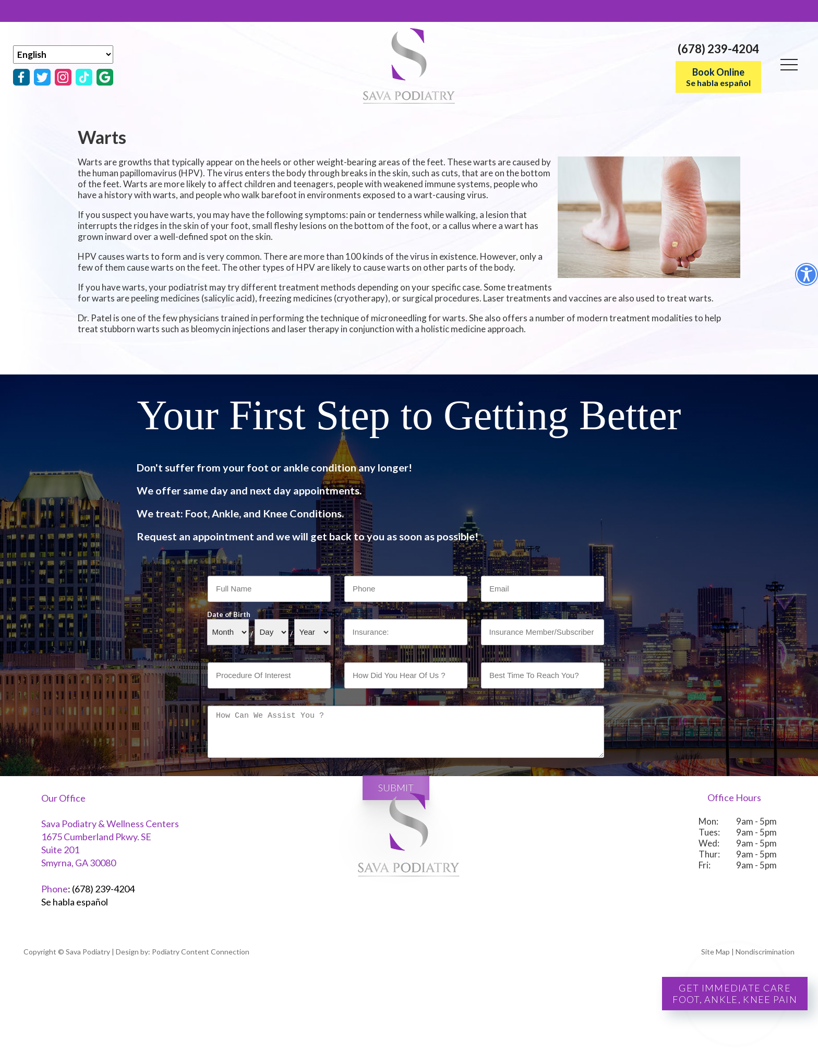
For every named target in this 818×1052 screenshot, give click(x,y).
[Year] (312, 632)
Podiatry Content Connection (200, 951)
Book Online (718, 77)
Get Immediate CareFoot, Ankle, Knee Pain (734, 993)
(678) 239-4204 (718, 49)
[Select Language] (63, 54)
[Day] (271, 632)
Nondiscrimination (765, 951)
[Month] (228, 632)
